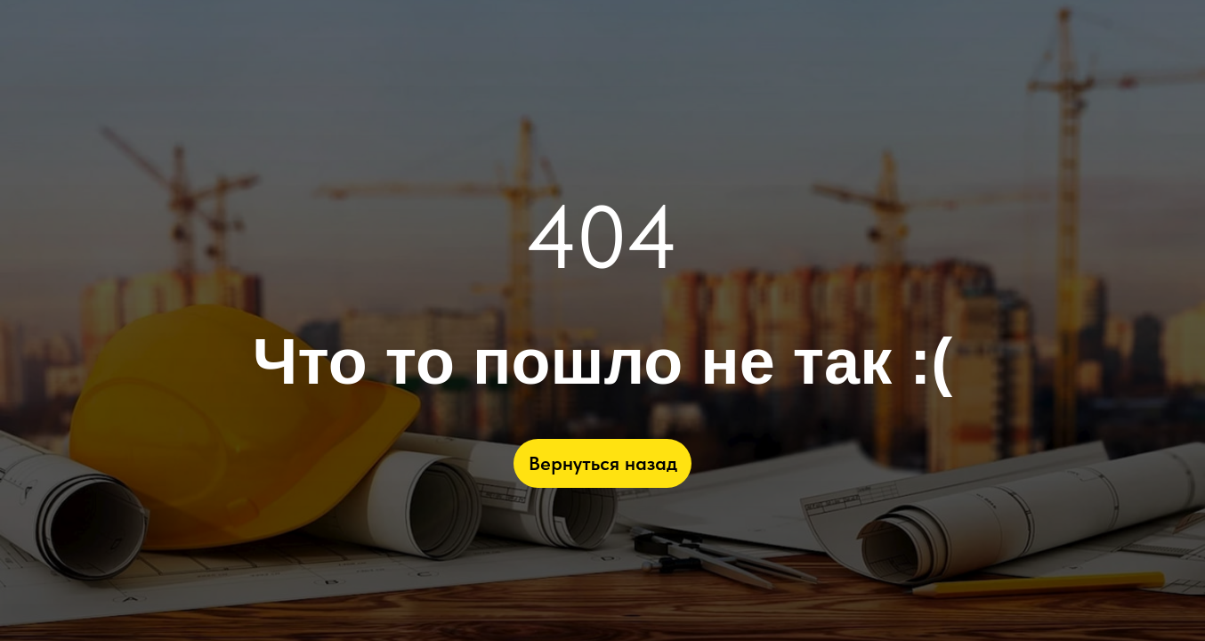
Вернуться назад (603, 463)
